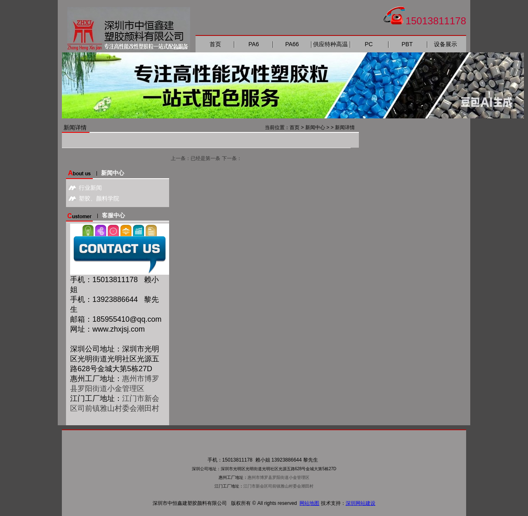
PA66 (292, 44)
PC (368, 44)
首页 (215, 44)
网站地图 (309, 503)
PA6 (253, 44)
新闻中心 (315, 127)
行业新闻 (90, 187)
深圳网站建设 (360, 503)
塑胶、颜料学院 (99, 198)
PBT (406, 44)
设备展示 (445, 44)
